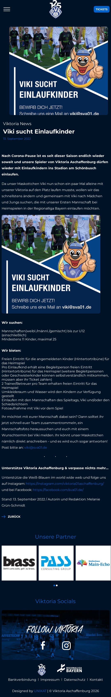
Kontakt (96, 680)
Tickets (102, 9)
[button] (54, 585)
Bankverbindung (22, 680)
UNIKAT (40, 691)
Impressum (50, 680)
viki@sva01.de (35, 447)
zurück (14, 516)
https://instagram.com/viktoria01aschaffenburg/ (65, 484)
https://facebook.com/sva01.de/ (58, 490)
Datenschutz (74, 680)
